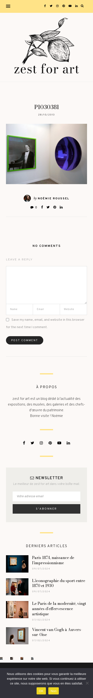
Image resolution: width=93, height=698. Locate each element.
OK (41, 691)
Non (54, 691)
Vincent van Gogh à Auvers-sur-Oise (57, 632)
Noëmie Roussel (53, 199)
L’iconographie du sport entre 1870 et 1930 (58, 583)
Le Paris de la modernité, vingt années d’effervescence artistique (59, 609)
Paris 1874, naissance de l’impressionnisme (53, 560)
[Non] (87, 683)
